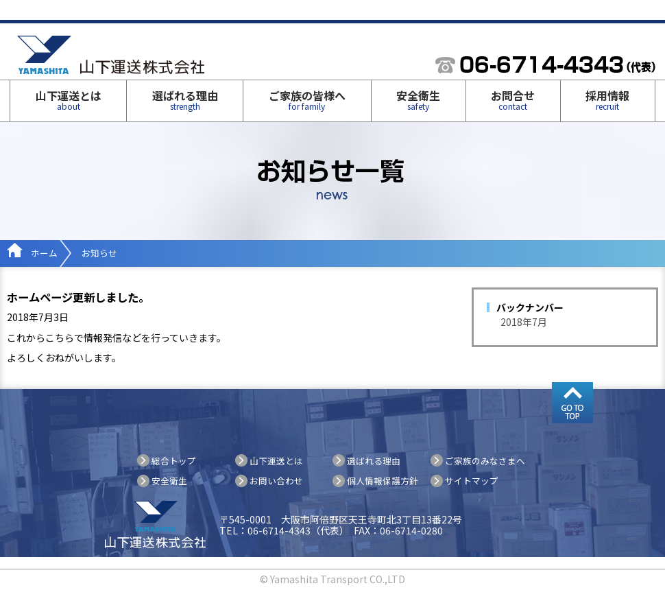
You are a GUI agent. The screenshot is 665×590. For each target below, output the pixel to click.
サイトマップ (471, 480)
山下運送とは (68, 99)
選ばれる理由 (185, 99)
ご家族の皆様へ (307, 99)
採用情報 (607, 99)
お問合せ (513, 99)
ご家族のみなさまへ (485, 460)
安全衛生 (418, 99)
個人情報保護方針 (382, 480)
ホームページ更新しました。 (78, 297)
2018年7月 (523, 322)
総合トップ (174, 460)
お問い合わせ (276, 480)
